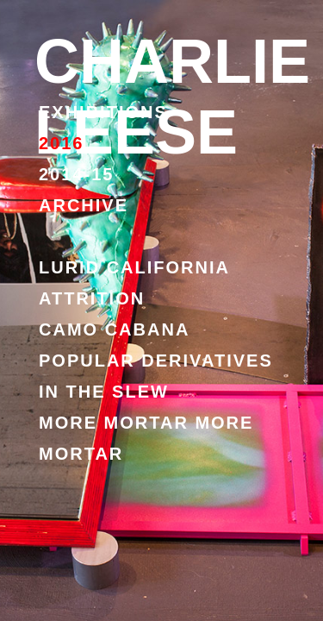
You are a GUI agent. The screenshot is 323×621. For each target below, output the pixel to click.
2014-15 (76, 174)
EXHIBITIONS (103, 112)
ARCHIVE (83, 205)
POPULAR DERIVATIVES (156, 360)
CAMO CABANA (114, 329)
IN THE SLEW (104, 391)
